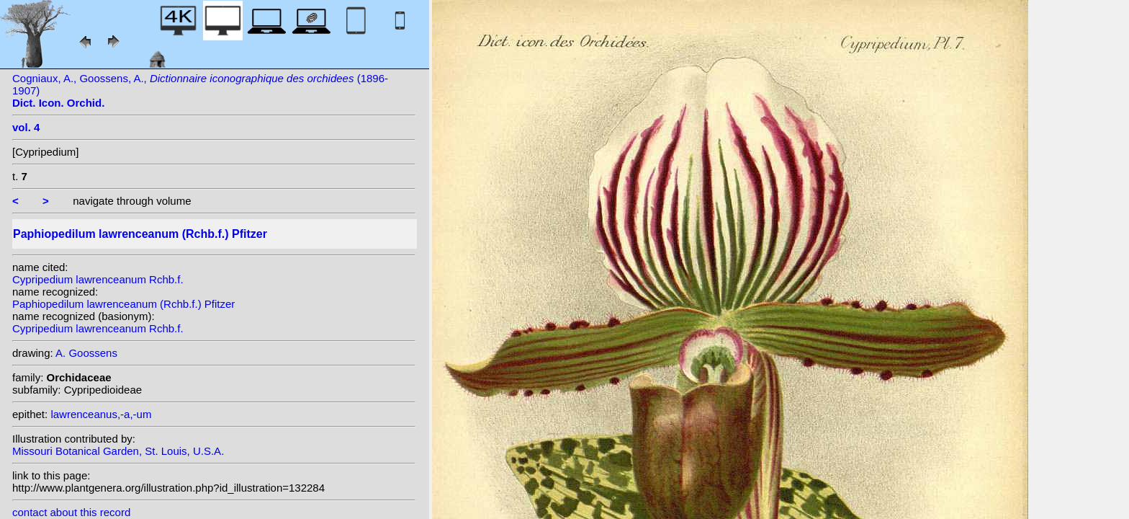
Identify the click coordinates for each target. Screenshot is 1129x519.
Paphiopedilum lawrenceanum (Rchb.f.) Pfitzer (123, 304)
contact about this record (71, 512)
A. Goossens (86, 353)
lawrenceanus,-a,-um (100, 414)
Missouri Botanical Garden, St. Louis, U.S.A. (118, 451)
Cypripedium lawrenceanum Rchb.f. (98, 279)
